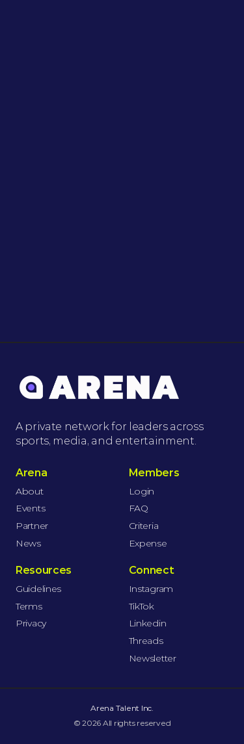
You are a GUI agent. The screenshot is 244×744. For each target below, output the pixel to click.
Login (142, 491)
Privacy (31, 623)
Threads (146, 641)
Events (30, 508)
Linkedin (148, 623)
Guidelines (38, 589)
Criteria (144, 526)
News (28, 543)
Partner (32, 526)
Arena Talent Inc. (122, 708)
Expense (148, 543)
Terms (29, 606)
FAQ (138, 508)
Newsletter (152, 658)
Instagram (151, 589)
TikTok (141, 606)
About (30, 491)
